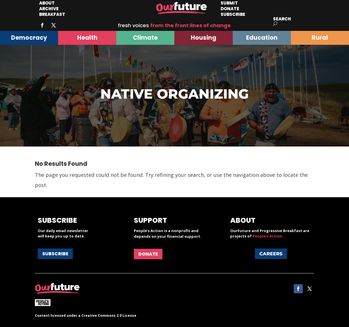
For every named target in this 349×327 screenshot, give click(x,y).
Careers (270, 253)
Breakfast (52, 14)
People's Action (267, 236)
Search (282, 19)
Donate (148, 254)
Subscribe (233, 14)
